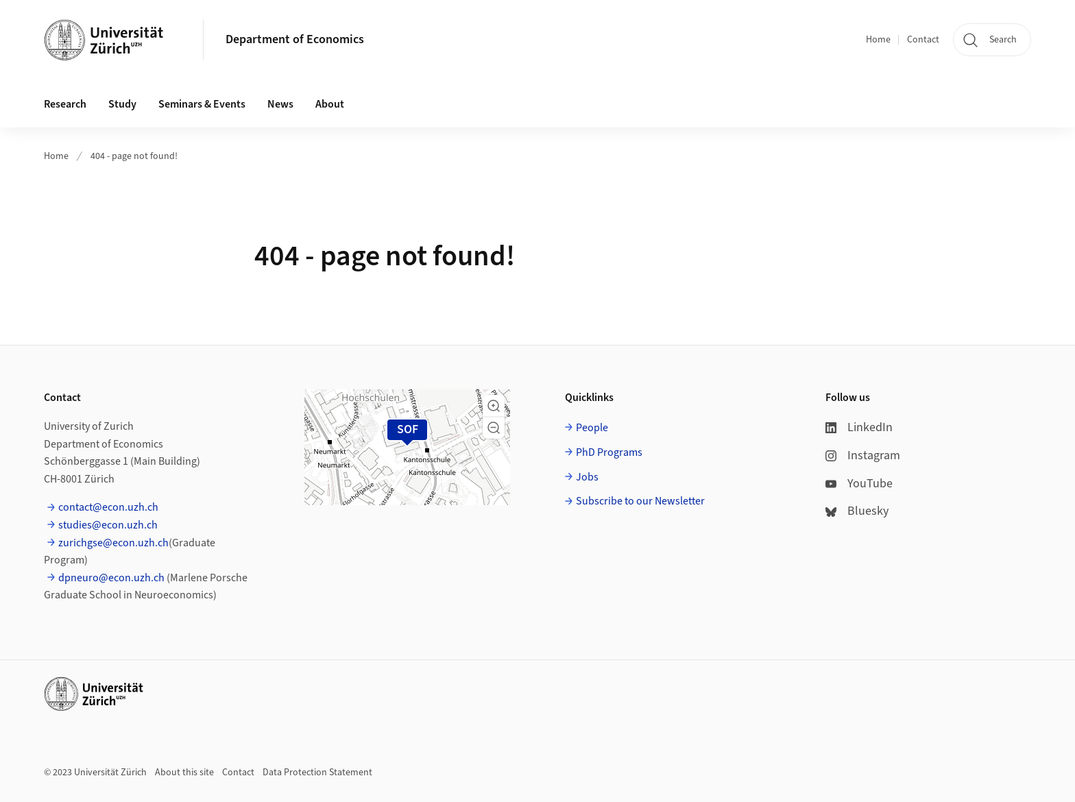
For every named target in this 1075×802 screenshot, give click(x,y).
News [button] (280, 104)
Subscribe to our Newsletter (640, 501)
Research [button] (65, 104)
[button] (494, 406)
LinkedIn (859, 427)
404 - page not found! (134, 156)
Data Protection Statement (317, 772)
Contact (923, 40)
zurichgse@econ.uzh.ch (113, 542)
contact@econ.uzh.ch (108, 507)
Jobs (587, 477)
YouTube (859, 483)
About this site (184, 772)
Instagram (862, 455)
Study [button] (122, 104)
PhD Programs (609, 452)
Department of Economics (295, 39)
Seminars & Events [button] (201, 104)
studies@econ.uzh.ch (108, 525)
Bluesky (857, 511)
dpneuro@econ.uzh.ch (111, 577)
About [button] (329, 104)
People (592, 427)
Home (878, 40)
